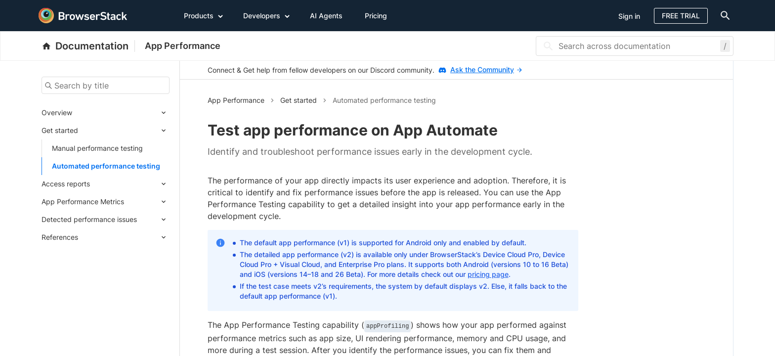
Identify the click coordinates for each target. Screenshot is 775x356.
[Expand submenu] (121, 113)
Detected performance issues (89, 219)
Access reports (66, 183)
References (60, 237)
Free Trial (681, 15)
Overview (57, 112)
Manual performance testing (97, 148)
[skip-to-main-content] (40, 10)
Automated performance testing (106, 166)
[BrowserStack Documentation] (88, 46)
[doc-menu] (723, 15)
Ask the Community (486, 69)
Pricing (376, 15)
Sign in (629, 16)
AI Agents (326, 15)
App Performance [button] (236, 100)
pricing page (488, 274)
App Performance (182, 46)
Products (203, 15)
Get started (60, 130)
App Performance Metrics (83, 201)
